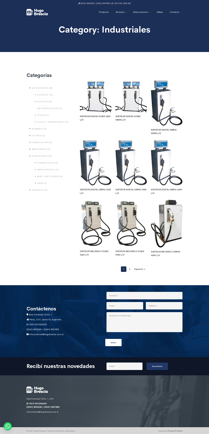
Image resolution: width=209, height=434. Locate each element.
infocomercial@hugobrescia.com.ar (46, 334)
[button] (8, 426)
